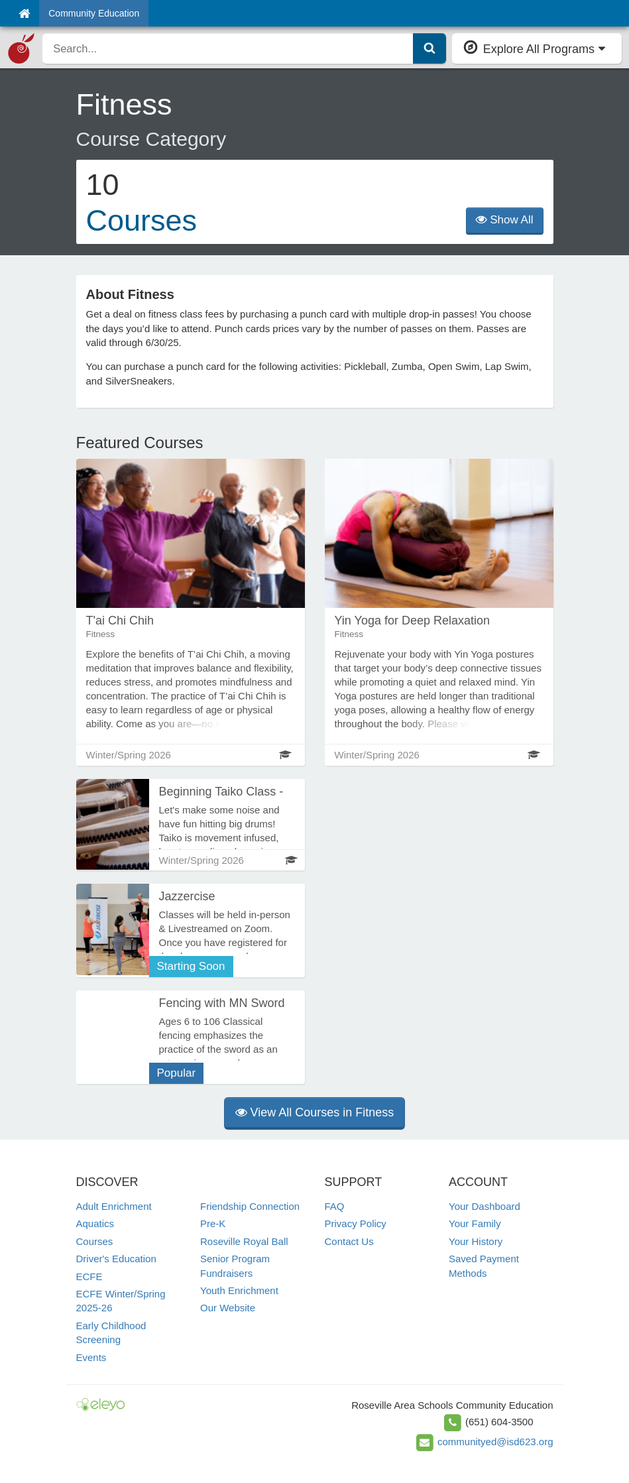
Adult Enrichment (114, 1206)
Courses (94, 1241)
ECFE (89, 1276)
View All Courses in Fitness (314, 1112)
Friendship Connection (250, 1206)
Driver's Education (116, 1258)
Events (91, 1357)
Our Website (227, 1307)
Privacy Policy (355, 1223)
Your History (475, 1241)
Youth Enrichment (239, 1290)
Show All (505, 219)
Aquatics (95, 1223)
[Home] (24, 13)
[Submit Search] (429, 48)
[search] (227, 48)
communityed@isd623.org (495, 1441)
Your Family (475, 1223)
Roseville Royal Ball (244, 1241)
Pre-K (212, 1223)
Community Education (93, 13)
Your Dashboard (484, 1206)
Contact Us (349, 1241)
